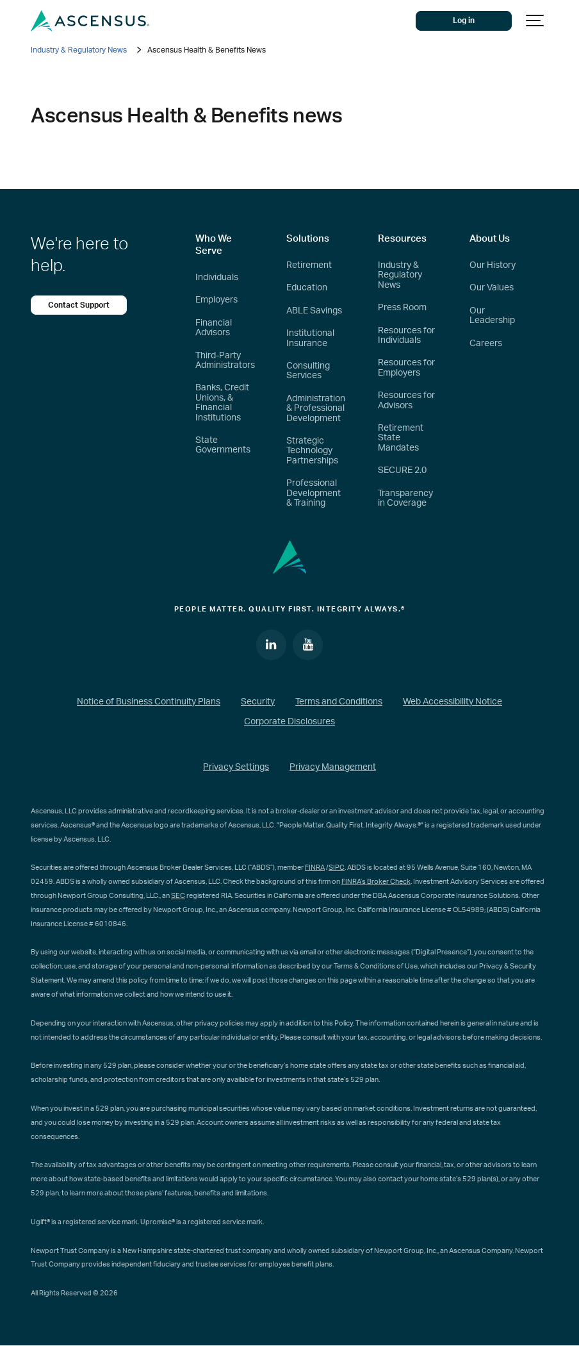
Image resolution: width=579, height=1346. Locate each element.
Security (258, 701)
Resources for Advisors (406, 400)
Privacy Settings (236, 767)
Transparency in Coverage (405, 498)
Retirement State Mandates (400, 438)
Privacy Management (333, 767)
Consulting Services (308, 370)
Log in (464, 20)
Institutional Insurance (310, 338)
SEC (178, 895)
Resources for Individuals (406, 335)
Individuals (216, 277)
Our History (492, 265)
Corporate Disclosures (289, 721)
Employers (216, 299)
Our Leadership (492, 315)
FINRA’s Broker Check (376, 881)
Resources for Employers (406, 367)
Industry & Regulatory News (79, 50)
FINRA (315, 867)
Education (306, 287)
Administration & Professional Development (315, 408)
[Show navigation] (535, 21)
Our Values (491, 287)
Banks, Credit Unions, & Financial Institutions (222, 402)
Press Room (402, 307)
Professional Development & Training (313, 493)
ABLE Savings (314, 310)
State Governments (222, 445)
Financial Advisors (213, 328)
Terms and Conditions (338, 701)
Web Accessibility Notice (452, 701)
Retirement (309, 265)
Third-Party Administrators (225, 360)
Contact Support (79, 305)
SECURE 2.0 (402, 470)
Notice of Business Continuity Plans (148, 701)
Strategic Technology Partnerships (312, 450)
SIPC (337, 867)
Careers (485, 343)
